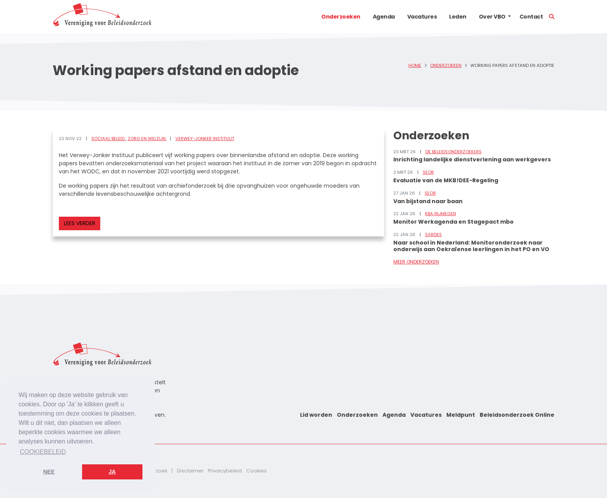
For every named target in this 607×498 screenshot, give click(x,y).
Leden (457, 17)
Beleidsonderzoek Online (517, 415)
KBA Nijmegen (440, 213)
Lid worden (316, 415)
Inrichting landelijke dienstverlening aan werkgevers (472, 159)
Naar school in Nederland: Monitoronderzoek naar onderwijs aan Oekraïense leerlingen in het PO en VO (471, 246)
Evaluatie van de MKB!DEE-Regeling (445, 180)
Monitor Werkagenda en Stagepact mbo (453, 222)
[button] (509, 16)
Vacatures (422, 17)
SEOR (428, 172)
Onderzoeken (340, 17)
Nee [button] (49, 472)
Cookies (256, 470)
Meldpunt (460, 415)
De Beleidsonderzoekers (453, 152)
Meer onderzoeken (416, 261)
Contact (531, 17)
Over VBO (492, 17)
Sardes (433, 234)
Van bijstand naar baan (428, 201)
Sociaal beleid (108, 138)
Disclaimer (190, 470)
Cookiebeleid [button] (43, 451)
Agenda (384, 17)
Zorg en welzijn (147, 138)
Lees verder (79, 223)
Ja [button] (112, 472)
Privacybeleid (225, 470)
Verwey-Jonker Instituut (204, 138)
